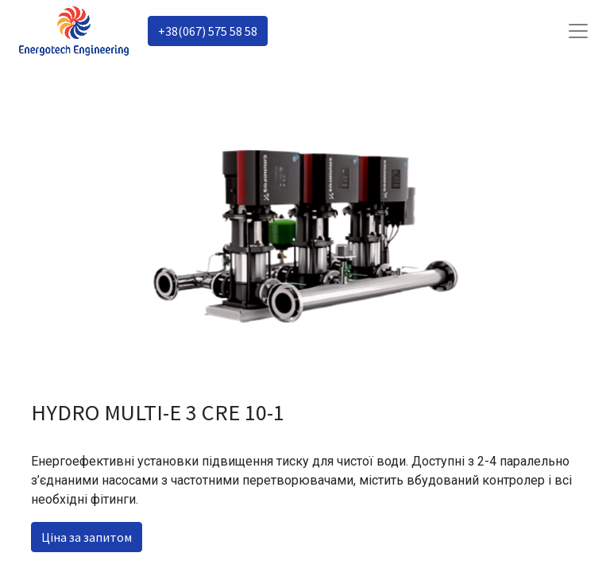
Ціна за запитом (86, 537)
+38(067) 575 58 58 (207, 31)
